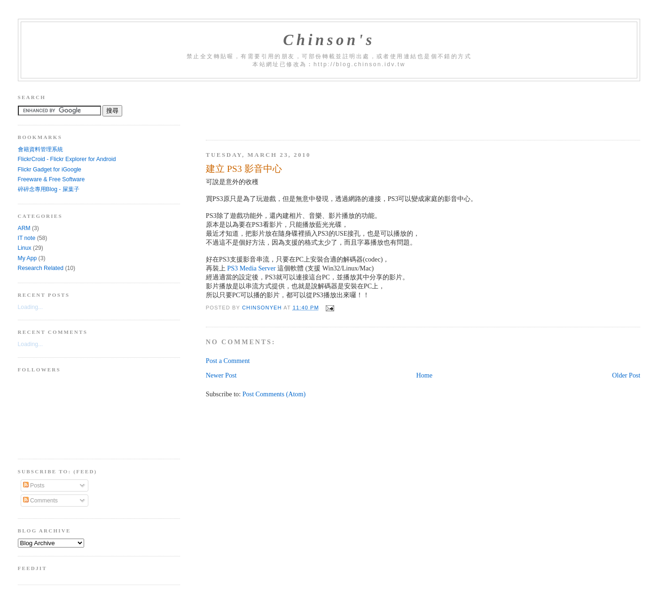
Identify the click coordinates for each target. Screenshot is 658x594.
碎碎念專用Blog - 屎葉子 (48, 189)
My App (27, 258)
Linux (24, 248)
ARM (24, 228)
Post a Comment (228, 360)
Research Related (40, 268)
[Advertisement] (377, 107)
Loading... (30, 307)
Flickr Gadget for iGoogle (49, 169)
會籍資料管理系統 (40, 149)
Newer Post (221, 375)
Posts (34, 485)
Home (424, 375)
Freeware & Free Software (51, 179)
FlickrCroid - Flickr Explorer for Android (67, 159)
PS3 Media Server (251, 268)
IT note (27, 238)
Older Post (626, 375)
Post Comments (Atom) (274, 394)
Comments (40, 500)
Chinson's (329, 39)
